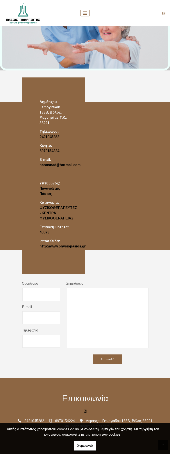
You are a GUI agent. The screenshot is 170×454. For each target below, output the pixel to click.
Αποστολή (107, 359)
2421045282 (49, 137)
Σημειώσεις (74, 283)
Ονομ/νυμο (30, 283)
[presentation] (55, 359)
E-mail (27, 307)
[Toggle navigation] (85, 13)
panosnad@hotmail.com (60, 165)
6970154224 (49, 151)
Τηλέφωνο (30, 330)
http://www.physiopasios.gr (62, 246)
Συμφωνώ (85, 445)
